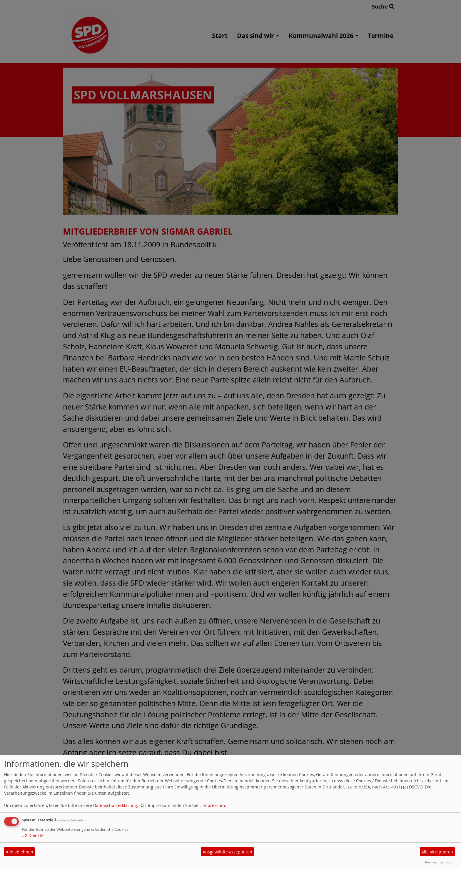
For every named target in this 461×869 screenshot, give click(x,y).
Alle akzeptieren (437, 852)
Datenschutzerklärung (115, 805)
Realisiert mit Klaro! (440, 862)
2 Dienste (33, 835)
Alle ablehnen (19, 852)
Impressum (214, 805)
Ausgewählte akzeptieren (227, 852)
